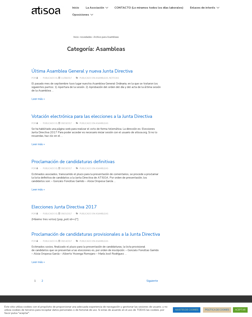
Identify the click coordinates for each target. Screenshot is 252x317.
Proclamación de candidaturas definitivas (73, 162)
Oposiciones (83, 15)
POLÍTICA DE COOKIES (217, 309)
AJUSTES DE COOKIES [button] (186, 309)
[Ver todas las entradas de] (37, 78)
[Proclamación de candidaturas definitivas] (66, 168)
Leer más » (38, 99)
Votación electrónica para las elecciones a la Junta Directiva (91, 116)
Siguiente (152, 281)
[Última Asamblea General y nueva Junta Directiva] (66, 78)
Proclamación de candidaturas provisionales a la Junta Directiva (95, 234)
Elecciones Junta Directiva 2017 (64, 207)
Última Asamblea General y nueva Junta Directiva (82, 71)
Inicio (75, 8)
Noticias (114, 78)
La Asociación (97, 8)
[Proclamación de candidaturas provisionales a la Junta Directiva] (66, 241)
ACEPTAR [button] (240, 309)
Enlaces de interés (205, 8)
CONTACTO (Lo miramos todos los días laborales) (148, 8)
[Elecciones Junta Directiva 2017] (66, 213)
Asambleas (102, 78)
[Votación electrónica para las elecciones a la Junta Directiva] (66, 123)
